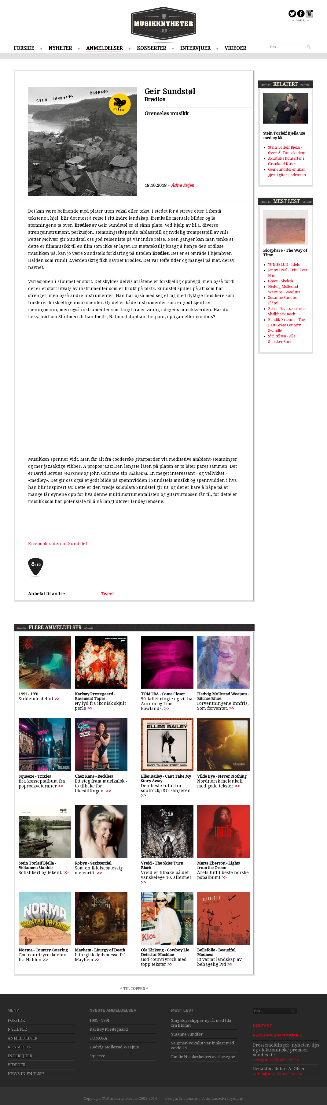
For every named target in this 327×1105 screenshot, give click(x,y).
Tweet (107, 593)
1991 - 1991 (29, 694)
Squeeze (97, 1056)
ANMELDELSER (104, 48)
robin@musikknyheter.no (277, 1073)
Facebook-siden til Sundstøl (57, 543)
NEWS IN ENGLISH (26, 1073)
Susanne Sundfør (187, 1034)
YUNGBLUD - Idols (283, 264)
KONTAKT (262, 1025)
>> (56, 698)
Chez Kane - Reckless (94, 776)
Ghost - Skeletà (280, 281)
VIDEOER (235, 48)
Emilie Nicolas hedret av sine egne (203, 1057)
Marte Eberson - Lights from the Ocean (218, 865)
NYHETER (60, 48)
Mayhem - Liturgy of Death (100, 950)
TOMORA (98, 1038)
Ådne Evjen (182, 185)
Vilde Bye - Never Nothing (222, 776)
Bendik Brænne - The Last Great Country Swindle (286, 325)
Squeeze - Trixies (35, 776)
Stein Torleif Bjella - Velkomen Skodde (37, 865)
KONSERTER (151, 48)
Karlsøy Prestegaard (109, 1029)
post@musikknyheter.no (276, 1060)
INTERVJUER (195, 48)
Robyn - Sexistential (93, 863)
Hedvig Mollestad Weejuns (114, 1047)
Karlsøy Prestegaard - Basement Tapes (95, 696)
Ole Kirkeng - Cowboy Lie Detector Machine (165, 952)
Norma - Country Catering (43, 950)
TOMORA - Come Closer (163, 694)
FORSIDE (24, 48)
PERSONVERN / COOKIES (278, 1035)
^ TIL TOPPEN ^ (134, 989)
